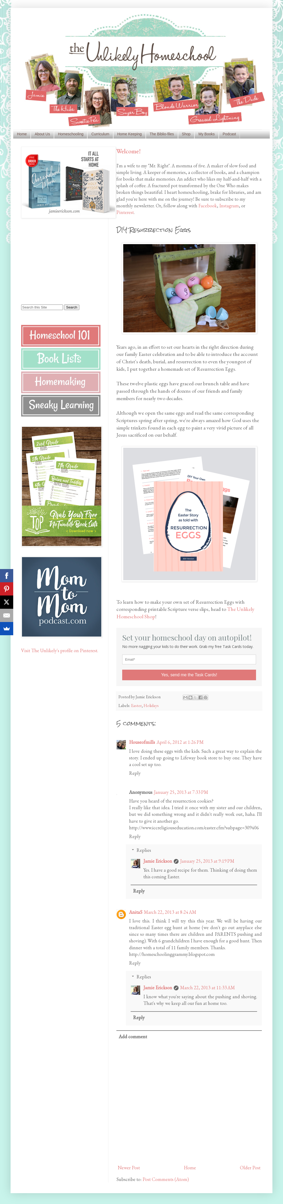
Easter (136, 705)
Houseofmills (142, 742)
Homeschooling (71, 134)
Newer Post (129, 1168)
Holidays (151, 705)
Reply (135, 773)
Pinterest (125, 212)
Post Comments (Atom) (166, 1179)
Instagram (229, 206)
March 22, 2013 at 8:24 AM (170, 912)
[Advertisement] (54, 261)
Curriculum (100, 134)
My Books (206, 134)
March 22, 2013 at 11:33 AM (207, 987)
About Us (42, 134)
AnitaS (135, 912)
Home (22, 134)
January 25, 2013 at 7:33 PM (181, 792)
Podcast (229, 134)
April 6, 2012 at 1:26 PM (180, 742)
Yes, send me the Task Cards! (189, 675)
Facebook (207, 206)
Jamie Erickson (157, 861)
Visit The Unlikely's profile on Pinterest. (59, 650)
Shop (186, 134)
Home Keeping (129, 134)
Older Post (250, 1168)
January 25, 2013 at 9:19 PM (207, 861)
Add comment (133, 1036)
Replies (143, 850)
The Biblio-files (162, 134)
